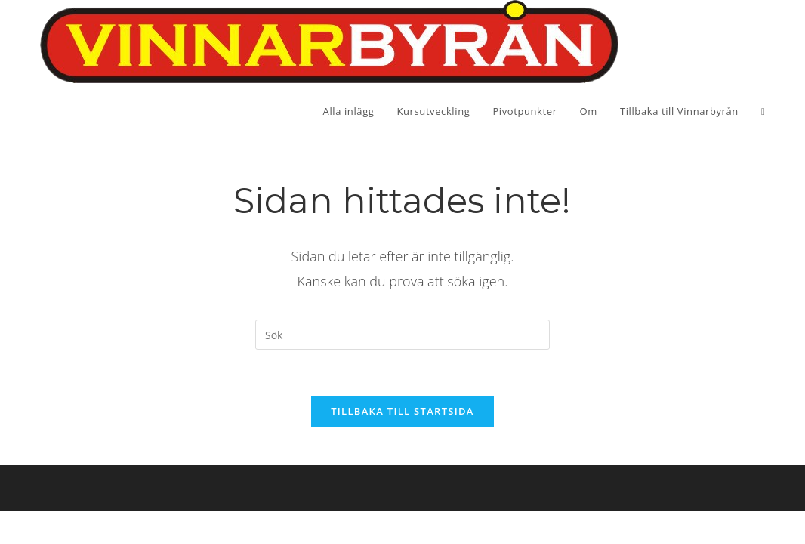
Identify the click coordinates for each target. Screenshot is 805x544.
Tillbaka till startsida (402, 411)
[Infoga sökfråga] (402, 335)
